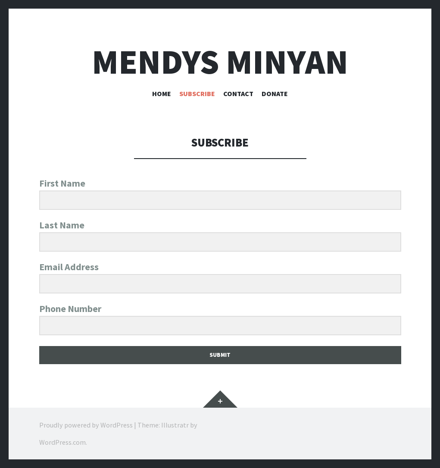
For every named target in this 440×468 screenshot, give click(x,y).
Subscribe (197, 93)
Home (161, 93)
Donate (275, 93)
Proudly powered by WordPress (86, 425)
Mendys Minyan (220, 62)
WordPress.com (62, 442)
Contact (238, 93)
